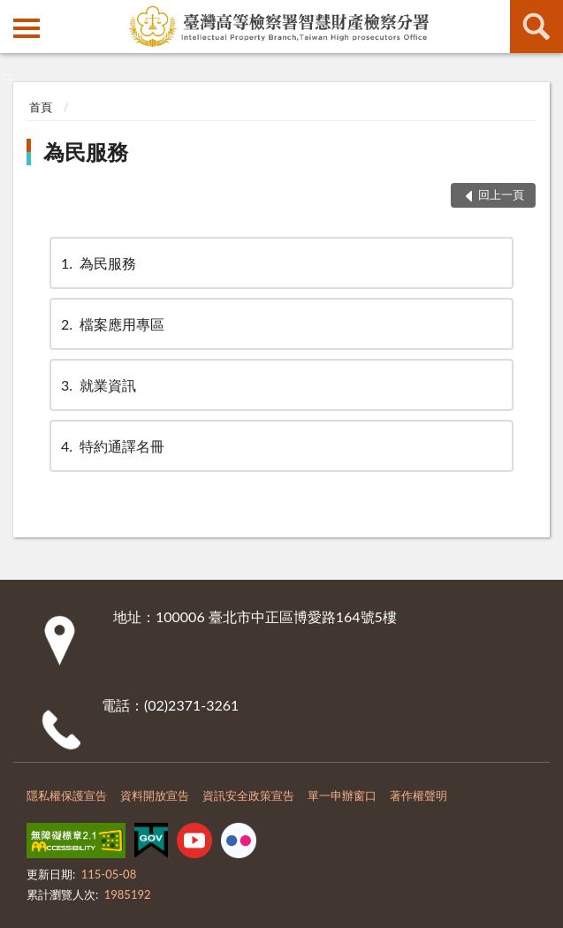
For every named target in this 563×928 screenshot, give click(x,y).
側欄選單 (26, 28)
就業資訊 (97, 385)
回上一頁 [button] (501, 194)
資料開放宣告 (154, 795)
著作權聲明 (418, 795)
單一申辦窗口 (342, 795)
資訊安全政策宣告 (248, 795)
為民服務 (85, 151)
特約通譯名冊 (111, 446)
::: (14, 13)
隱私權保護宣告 (67, 795)
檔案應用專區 (111, 324)
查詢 (536, 26)
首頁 (40, 107)
